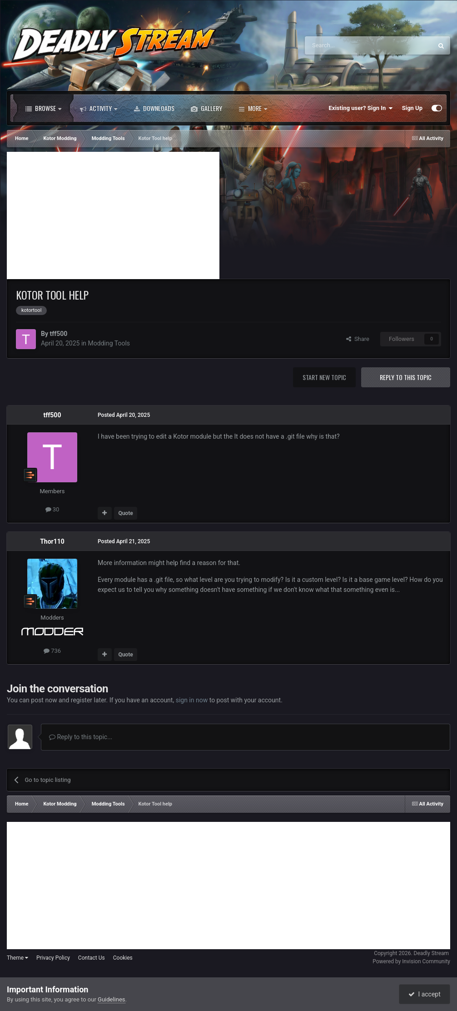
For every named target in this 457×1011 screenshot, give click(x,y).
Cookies (123, 958)
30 (52, 509)
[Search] (347, 45)
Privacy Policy (53, 958)
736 (52, 650)
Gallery (206, 108)
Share (357, 338)
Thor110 (52, 541)
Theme (17, 958)
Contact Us (91, 958)
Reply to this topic (406, 377)
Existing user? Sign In (361, 108)
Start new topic (324, 377)
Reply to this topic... (80, 737)
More (252, 108)
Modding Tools (109, 343)
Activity (98, 108)
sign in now (192, 700)
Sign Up (412, 108)
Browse (43, 108)
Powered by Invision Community (411, 961)
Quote (125, 513)
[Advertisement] (113, 215)
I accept (424, 994)
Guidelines (111, 999)
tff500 (58, 333)
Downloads (154, 108)
